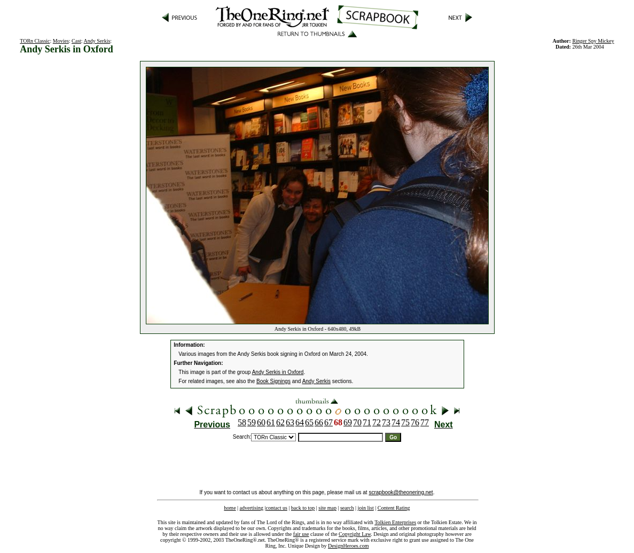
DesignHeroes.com (348, 546)
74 (396, 422)
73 (386, 422)
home (230, 508)
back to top (303, 508)
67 (328, 422)
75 (405, 422)
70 (357, 422)
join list (365, 508)
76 (415, 422)
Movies (61, 41)
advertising (251, 508)
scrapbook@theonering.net (401, 492)
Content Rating (394, 508)
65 (309, 422)
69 (347, 422)
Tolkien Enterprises (395, 522)
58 (242, 422)
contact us (276, 508)
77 (424, 422)
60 (261, 422)
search (347, 508)
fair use (301, 534)
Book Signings (273, 381)
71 (367, 422)
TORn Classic (35, 41)
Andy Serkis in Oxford (278, 372)
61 (271, 422)
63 (290, 422)
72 (376, 422)
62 (280, 422)
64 (299, 422)
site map (327, 508)
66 (319, 422)
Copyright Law (355, 534)
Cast (76, 41)
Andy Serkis (97, 41)
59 (251, 422)
